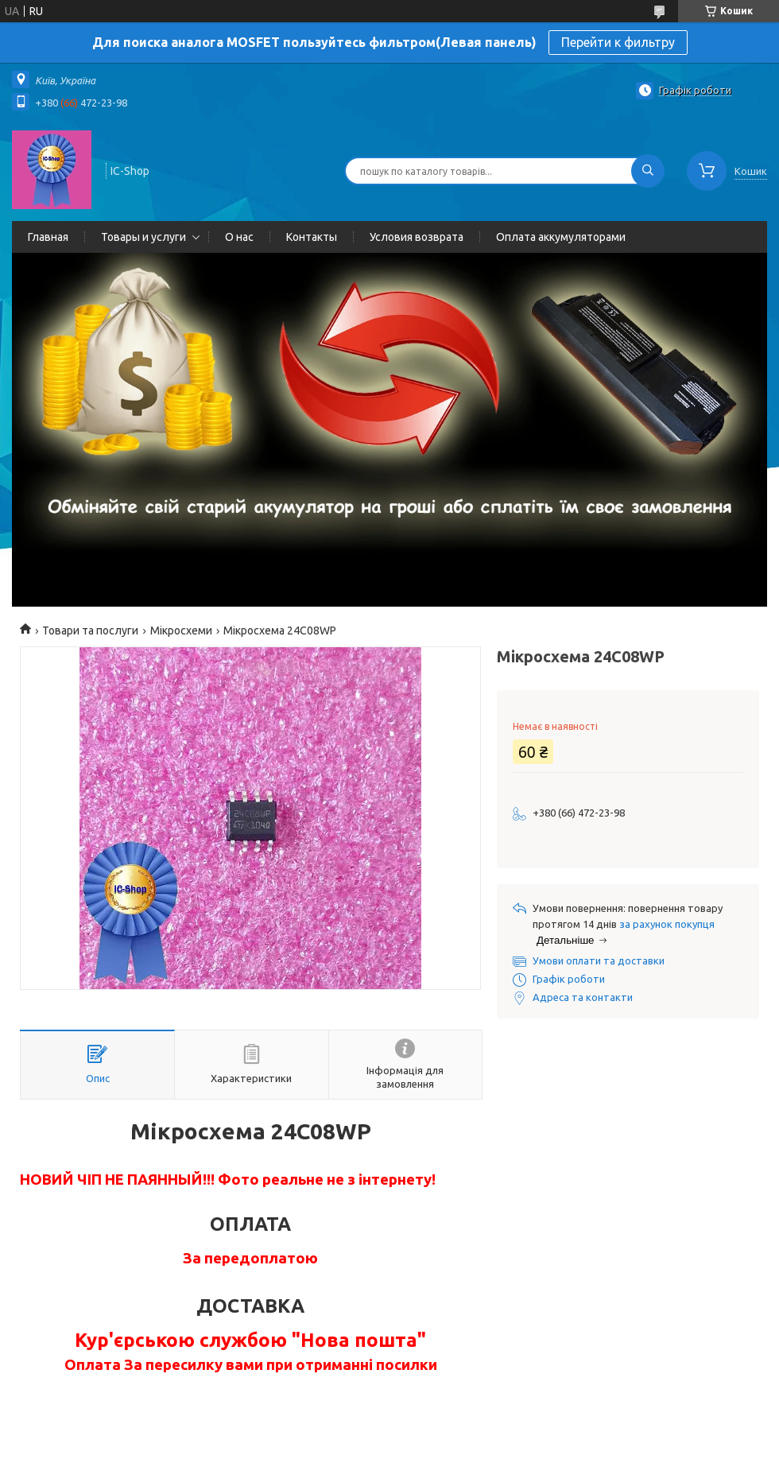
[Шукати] (648, 171)
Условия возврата (416, 237)
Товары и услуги (143, 237)
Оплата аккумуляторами (561, 237)
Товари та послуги (90, 630)
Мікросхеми (181, 630)
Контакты (311, 237)
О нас (239, 237)
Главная (48, 237)
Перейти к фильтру (618, 42)
